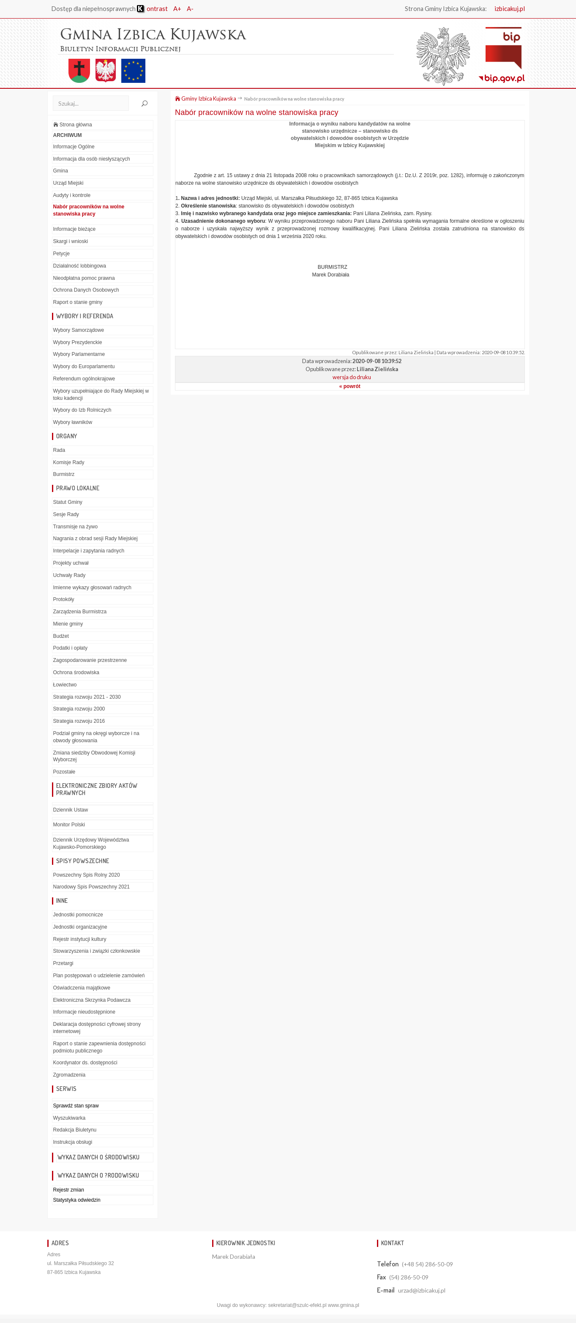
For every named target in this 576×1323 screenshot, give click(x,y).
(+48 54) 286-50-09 (427, 1264)
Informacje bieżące (74, 229)
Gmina (60, 171)
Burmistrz (64, 474)
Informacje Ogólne (74, 147)
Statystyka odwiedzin (77, 1200)
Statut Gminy (67, 502)
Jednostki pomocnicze (78, 915)
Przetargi (63, 963)
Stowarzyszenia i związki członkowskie (96, 951)
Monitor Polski (69, 825)
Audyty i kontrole (72, 195)
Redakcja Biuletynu (75, 1130)
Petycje (61, 254)
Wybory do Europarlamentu (84, 366)
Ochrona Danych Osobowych (86, 290)
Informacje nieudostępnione (84, 1012)
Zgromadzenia (69, 1075)
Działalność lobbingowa (79, 266)
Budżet (61, 636)
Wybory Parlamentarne (79, 354)
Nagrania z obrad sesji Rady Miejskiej (95, 538)
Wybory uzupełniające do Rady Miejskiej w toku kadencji (101, 394)
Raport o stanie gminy (78, 302)
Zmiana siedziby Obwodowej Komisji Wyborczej (94, 756)
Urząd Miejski (68, 183)
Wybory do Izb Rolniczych (82, 410)
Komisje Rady (69, 462)
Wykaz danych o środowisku (98, 1157)
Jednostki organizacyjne (80, 927)
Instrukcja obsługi (73, 1142)
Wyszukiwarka (69, 1118)
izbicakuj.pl (509, 8)
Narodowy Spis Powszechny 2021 (91, 887)
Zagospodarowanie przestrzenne (90, 660)
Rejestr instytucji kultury (79, 939)
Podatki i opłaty (70, 648)
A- (190, 8)
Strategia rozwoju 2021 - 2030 (87, 697)
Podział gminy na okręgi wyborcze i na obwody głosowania (96, 737)
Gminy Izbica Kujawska (205, 98)
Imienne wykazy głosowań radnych (92, 587)
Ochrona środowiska (76, 672)
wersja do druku (352, 377)
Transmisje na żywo (75, 527)
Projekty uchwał (71, 563)
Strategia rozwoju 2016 (79, 721)
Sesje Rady (66, 514)
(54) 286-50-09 (409, 1277)
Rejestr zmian (68, 1190)
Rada (59, 450)
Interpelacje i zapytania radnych (89, 551)
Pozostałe (64, 772)
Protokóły (63, 599)
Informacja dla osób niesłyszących (91, 159)
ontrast (152, 8)
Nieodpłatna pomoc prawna (84, 278)
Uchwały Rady (69, 575)
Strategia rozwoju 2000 (79, 709)
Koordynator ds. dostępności (85, 1063)
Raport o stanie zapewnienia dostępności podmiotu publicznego (99, 1047)
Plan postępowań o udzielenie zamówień (99, 976)
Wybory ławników (73, 422)
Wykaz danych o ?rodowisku (98, 1175)
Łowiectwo (65, 685)
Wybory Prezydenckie (77, 342)
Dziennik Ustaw (70, 810)
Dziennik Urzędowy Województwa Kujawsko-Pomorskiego (91, 843)
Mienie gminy (68, 624)
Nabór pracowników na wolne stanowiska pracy (89, 210)
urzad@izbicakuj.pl (421, 1290)
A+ (177, 8)
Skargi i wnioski (70, 241)
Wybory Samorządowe (78, 330)
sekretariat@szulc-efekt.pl (297, 1305)
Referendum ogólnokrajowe (84, 379)
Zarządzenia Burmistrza (80, 612)
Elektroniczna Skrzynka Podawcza (92, 1000)
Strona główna (72, 125)
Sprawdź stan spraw (76, 1106)
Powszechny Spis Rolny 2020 (86, 875)
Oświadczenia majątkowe (81, 988)
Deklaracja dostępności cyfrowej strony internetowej (97, 1027)
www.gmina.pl (343, 1305)
